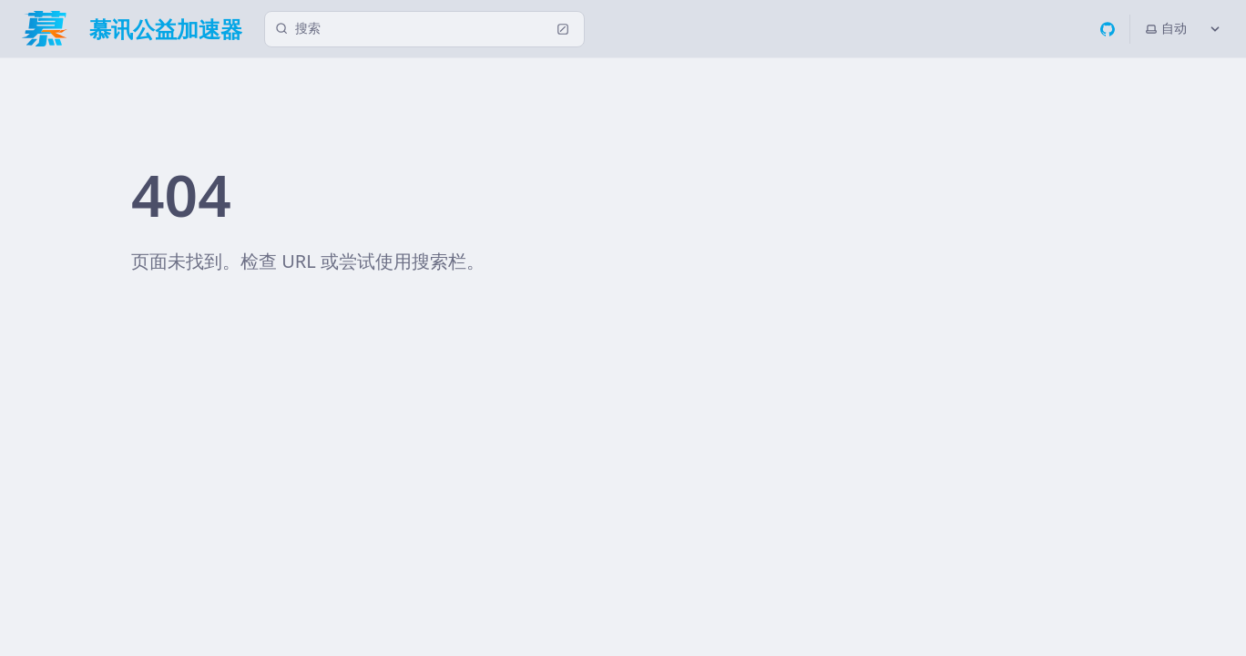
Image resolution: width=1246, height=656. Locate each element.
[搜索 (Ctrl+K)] (424, 29)
